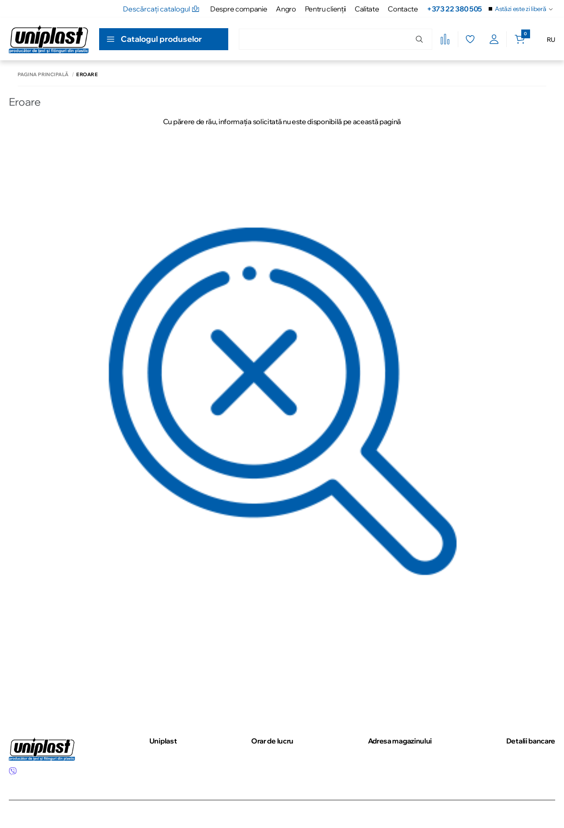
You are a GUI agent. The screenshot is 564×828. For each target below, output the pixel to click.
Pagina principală (43, 74)
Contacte (403, 8)
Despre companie (238, 8)
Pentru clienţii (325, 8)
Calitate (367, 8)
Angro (286, 8)
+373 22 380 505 (454, 8)
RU (551, 40)
